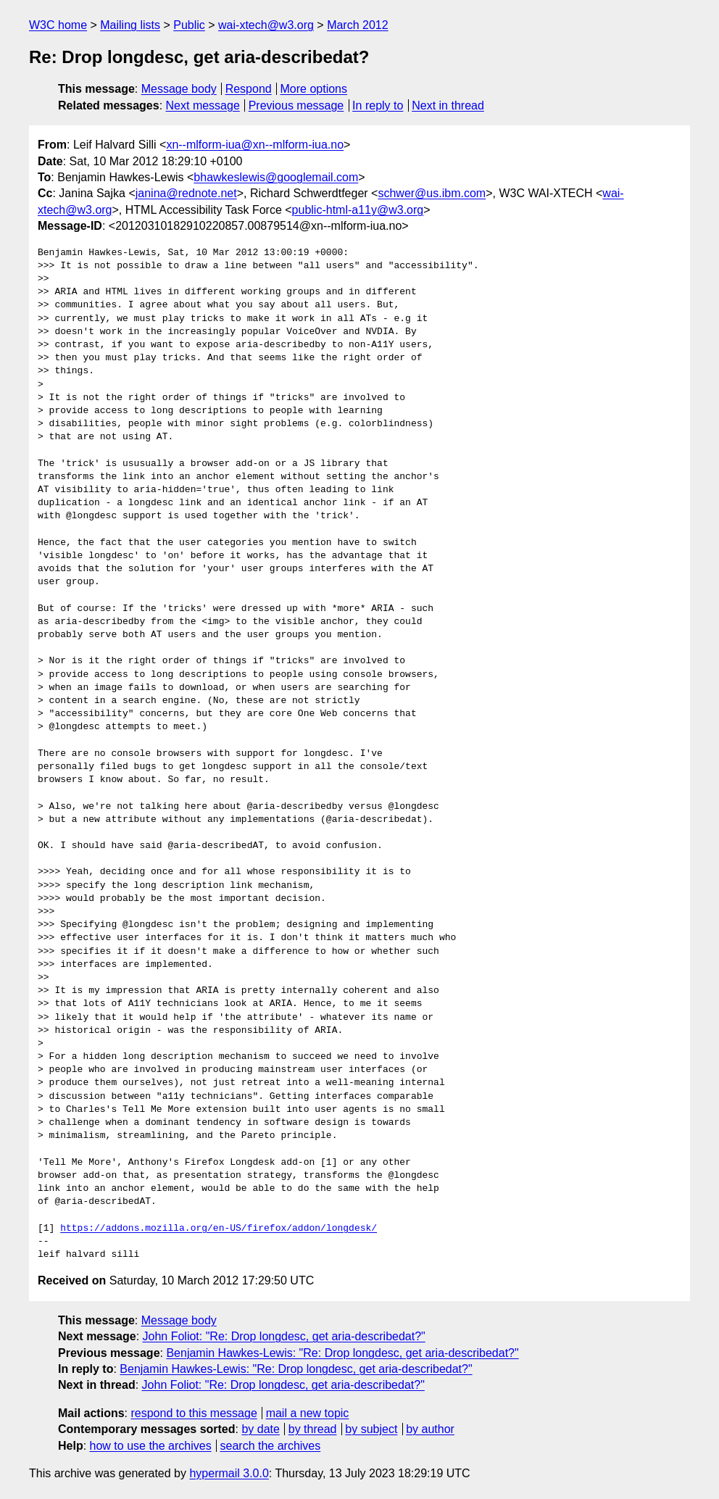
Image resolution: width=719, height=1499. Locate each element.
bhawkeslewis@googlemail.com (276, 177)
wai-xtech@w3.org (266, 25)
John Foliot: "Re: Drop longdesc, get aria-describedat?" (284, 1336)
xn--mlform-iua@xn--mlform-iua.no (255, 144)
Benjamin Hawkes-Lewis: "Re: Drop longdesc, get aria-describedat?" (342, 1353)
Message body (179, 89)
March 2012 (357, 25)
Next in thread (448, 105)
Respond (248, 89)
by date (260, 1429)
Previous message (296, 105)
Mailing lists (130, 25)
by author (430, 1429)
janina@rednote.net (186, 193)
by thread (312, 1429)
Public (189, 25)
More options (314, 89)
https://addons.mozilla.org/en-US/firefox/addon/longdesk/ (218, 1228)
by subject (371, 1429)
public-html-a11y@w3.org (358, 210)
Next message (203, 105)
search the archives (270, 1446)
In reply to (377, 105)
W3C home (58, 25)
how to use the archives (151, 1446)
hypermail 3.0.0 (228, 1473)
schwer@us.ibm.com (432, 193)
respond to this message (193, 1413)
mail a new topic (307, 1413)
